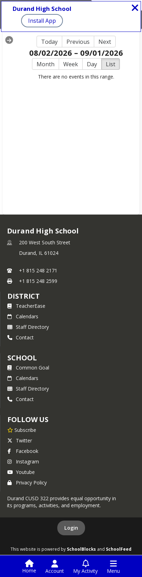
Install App (42, 21)
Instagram (23, 461)
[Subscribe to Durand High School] (21, 430)
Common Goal (28, 367)
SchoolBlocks (81, 549)
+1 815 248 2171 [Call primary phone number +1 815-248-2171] (38, 270)
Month (45, 64)
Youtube (21, 472)
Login (71, 527)
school (22, 357)
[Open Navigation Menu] (113, 566)
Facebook (22, 451)
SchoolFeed (118, 549)
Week (70, 64)
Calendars (22, 316)
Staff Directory (28, 327)
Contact (20, 337)
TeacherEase (26, 306)
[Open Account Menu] (54, 566)
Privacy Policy (27, 482)
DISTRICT (23, 296)
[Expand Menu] (9, 40)
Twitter (19, 440)
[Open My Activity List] (85, 566)
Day (92, 64)
